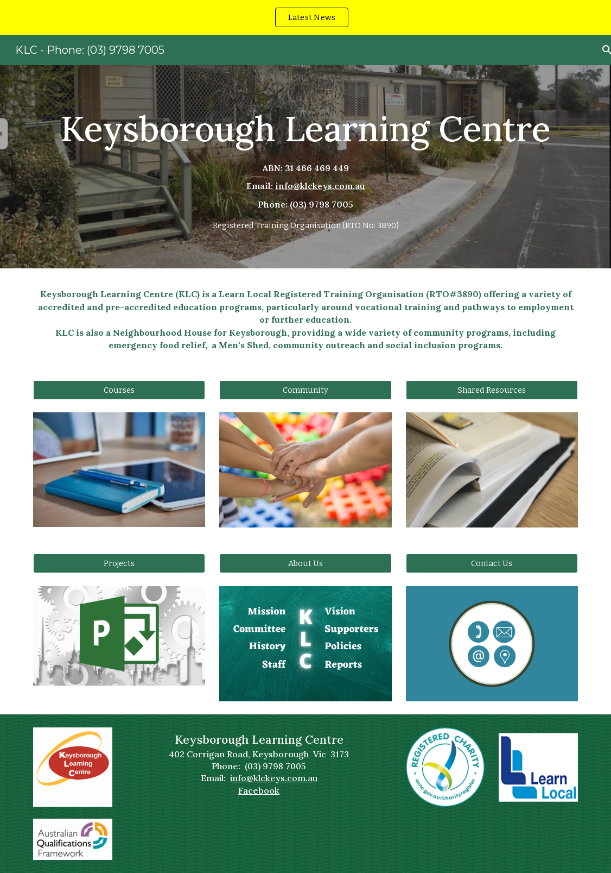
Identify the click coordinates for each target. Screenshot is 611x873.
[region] (305, 17)
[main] (305, 167)
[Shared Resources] (492, 390)
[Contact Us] (492, 563)
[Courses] (119, 390)
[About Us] (305, 563)
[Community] (305, 390)
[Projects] (119, 563)
